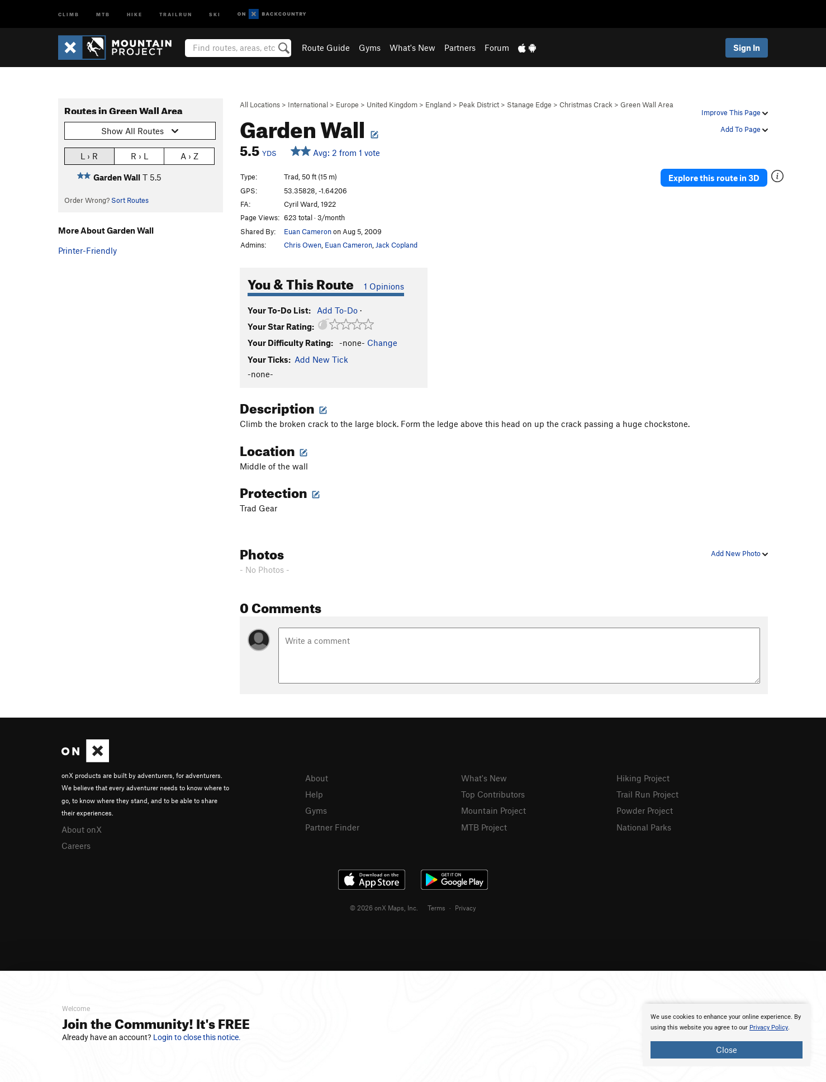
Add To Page (744, 129)
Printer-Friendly (87, 250)
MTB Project (484, 827)
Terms (436, 908)
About (316, 778)
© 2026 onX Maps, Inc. (384, 908)
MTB (103, 13)
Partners (460, 47)
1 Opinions (384, 286)
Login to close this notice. (197, 1037)
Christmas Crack (586, 104)
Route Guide (326, 47)
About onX (81, 829)
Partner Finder (332, 827)
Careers (76, 846)
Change (382, 343)
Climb (68, 13)
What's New (412, 47)
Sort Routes (130, 200)
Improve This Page (734, 112)
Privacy (465, 908)
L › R (89, 155)
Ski (215, 13)
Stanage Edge (529, 104)
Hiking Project (643, 778)
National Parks (643, 827)
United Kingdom (392, 104)
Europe (347, 104)
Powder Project (644, 810)
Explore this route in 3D (713, 178)
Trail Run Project (647, 794)
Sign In (746, 47)
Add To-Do (337, 310)
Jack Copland (396, 244)
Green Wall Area (646, 104)
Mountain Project (493, 810)
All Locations (260, 104)
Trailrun (175, 13)
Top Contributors (493, 794)
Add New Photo (739, 553)
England (438, 104)
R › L (139, 155)
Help (314, 794)
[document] (727, 1035)
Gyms (370, 47)
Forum (497, 47)
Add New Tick (321, 359)
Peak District (479, 104)
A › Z (189, 155)
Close (726, 1050)
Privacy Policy (768, 1027)
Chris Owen (302, 244)
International (308, 104)
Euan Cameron (307, 231)
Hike (135, 13)
